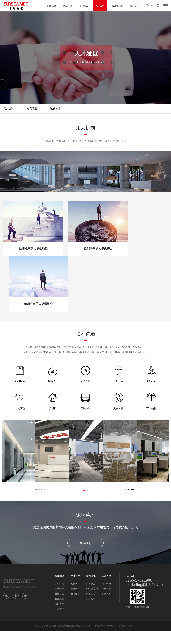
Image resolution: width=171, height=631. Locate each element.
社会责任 (59, 593)
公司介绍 (59, 583)
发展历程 (59, 603)
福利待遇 (32, 108)
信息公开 (134, 5)
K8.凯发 (121, 626)
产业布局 (67, 5)
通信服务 (75, 593)
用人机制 (8, 108)
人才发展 (99, 5)
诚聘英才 (55, 108)
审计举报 (59, 609)
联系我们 (130, 575)
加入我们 (85, 543)
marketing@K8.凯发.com (147, 585)
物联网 (74, 583)
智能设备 (75, 588)
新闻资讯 (91, 575)
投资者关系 (117, 5)
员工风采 (90, 598)
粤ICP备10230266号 (107, 626)
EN (151, 5)
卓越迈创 (131, 626)
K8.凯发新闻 (92, 588)
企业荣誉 (59, 588)
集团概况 (51, 5)
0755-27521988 (139, 580)
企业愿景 (59, 598)
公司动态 (90, 583)
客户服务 (83, 5)
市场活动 (90, 593)
